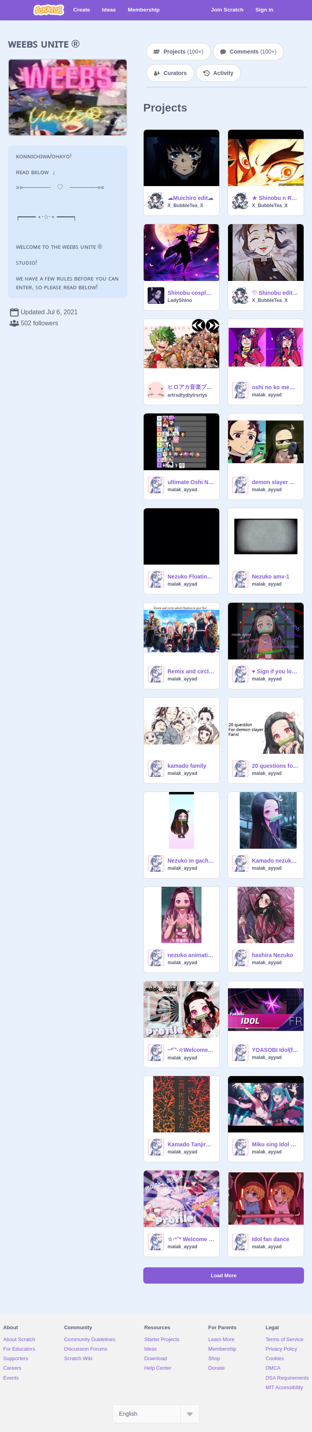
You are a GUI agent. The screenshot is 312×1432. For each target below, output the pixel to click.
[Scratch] (49, 10)
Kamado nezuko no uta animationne (275, 860)
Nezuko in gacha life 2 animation (191, 860)
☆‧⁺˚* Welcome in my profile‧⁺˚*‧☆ (191, 1239)
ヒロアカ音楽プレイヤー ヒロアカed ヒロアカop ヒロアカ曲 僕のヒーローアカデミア (191, 387)
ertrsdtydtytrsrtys (187, 395)
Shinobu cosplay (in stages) (191, 293)
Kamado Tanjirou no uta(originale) (191, 1144)
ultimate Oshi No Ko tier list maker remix (191, 482)
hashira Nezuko (272, 955)
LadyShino (180, 300)
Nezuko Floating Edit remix (191, 576)
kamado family (187, 766)
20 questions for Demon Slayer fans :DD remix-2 (275, 766)
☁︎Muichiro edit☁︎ (190, 198)
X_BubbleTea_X (185, 205)
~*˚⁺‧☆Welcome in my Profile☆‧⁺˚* (191, 1050)
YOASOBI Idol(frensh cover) (275, 1050)
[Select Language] (156, 1413)
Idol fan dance (270, 1239)
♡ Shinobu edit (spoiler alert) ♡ (275, 293)
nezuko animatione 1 (191, 955)
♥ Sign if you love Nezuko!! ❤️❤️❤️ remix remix (275, 671)
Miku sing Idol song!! (275, 1144)
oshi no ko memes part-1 (275, 387)
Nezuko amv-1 (270, 576)
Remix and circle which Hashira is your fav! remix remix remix (191, 671)
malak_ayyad (267, 395)
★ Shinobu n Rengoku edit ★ (275, 198)
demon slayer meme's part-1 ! (275, 482)
